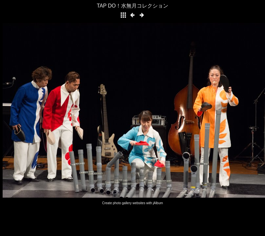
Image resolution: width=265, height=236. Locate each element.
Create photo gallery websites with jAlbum (132, 203)
